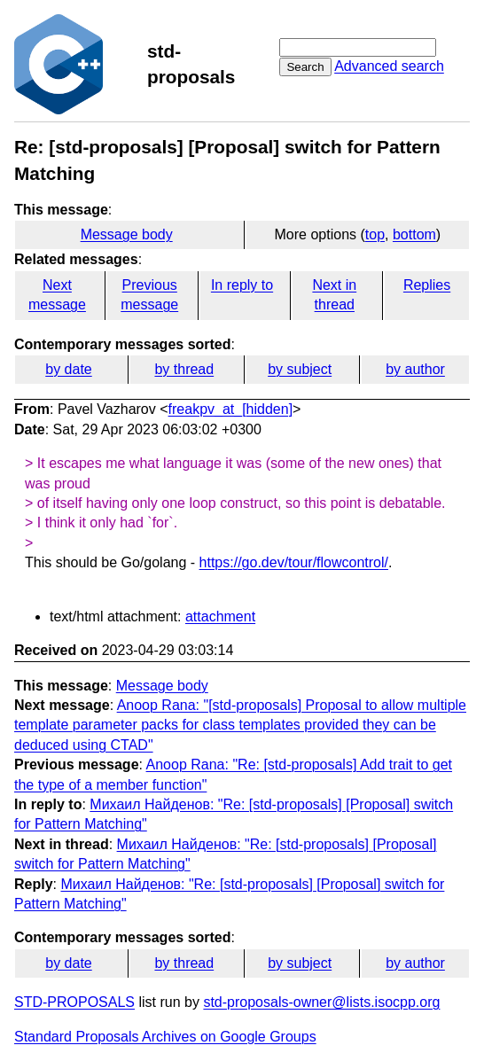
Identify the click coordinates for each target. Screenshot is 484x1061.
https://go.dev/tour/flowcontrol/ (293, 562)
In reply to (242, 285)
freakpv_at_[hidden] (230, 409)
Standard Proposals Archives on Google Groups (165, 1036)
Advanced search (389, 66)
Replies (426, 285)
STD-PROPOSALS (74, 1002)
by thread (184, 369)
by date (68, 369)
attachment (220, 616)
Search (305, 67)
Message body (127, 234)
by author (415, 369)
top (375, 234)
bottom (414, 234)
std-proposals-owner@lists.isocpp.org (321, 1002)
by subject (300, 369)
